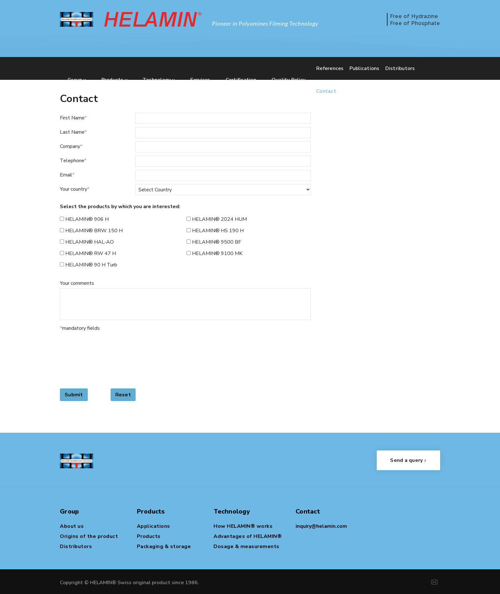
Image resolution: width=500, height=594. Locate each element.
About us (72, 526)
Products (149, 536)
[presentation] (86, 359)
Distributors (76, 546)
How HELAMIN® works (243, 526)
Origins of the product (89, 536)
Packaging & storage (164, 546)
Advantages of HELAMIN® (248, 536)
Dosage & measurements (246, 546)
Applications (153, 526)
